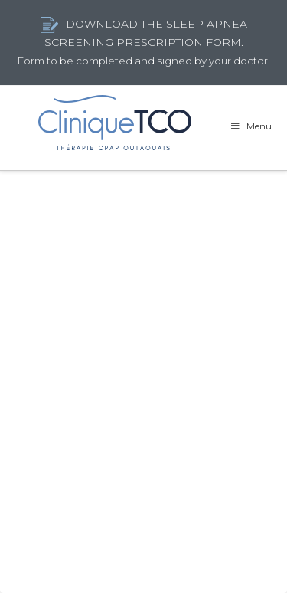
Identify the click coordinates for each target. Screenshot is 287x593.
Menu (250, 126)
